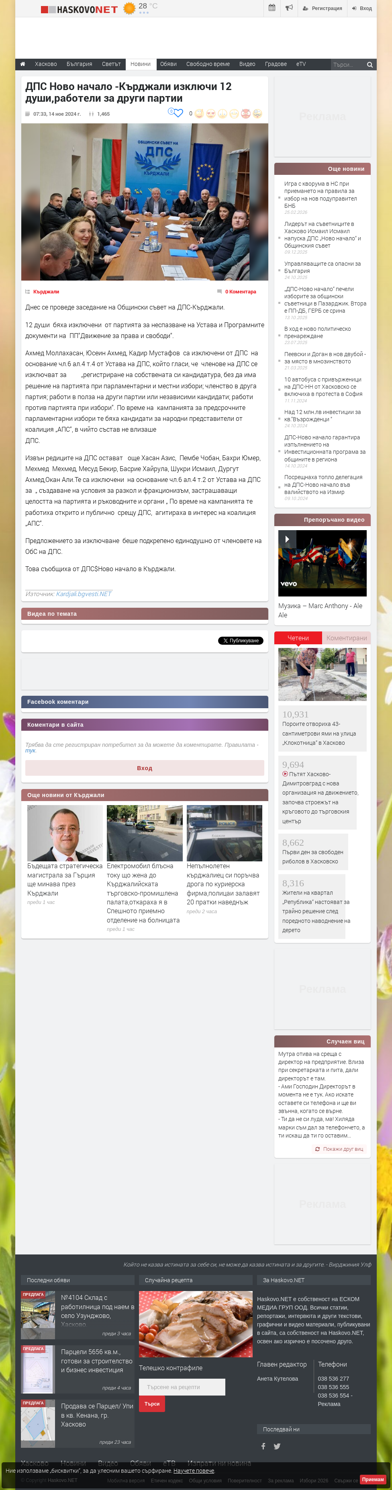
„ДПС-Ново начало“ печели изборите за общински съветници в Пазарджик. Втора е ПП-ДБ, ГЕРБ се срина (325, 300)
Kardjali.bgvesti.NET (83, 594)
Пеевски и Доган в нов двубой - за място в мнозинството (325, 357)
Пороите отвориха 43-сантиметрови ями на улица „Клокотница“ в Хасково (319, 733)
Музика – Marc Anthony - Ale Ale (320, 610)
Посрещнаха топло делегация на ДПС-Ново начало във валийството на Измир (323, 484)
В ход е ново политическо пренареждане (317, 332)
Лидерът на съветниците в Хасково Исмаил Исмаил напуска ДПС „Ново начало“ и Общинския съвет (322, 235)
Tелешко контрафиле (170, 1367)
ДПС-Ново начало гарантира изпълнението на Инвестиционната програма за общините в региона (325, 448)
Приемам (373, 1479)
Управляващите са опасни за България (322, 267)
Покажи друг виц (339, 1149)
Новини (141, 64)
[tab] (298, 640)
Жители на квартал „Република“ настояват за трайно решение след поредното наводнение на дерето (316, 911)
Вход (145, 768)
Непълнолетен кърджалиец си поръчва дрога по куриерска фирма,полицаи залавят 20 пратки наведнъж (223, 883)
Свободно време (208, 64)
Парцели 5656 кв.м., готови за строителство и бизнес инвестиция (97, 1360)
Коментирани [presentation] (347, 637)
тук (30, 750)
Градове (276, 64)
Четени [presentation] (298, 637)
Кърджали (46, 291)
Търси (152, 1404)
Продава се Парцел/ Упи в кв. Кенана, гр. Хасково (97, 1415)
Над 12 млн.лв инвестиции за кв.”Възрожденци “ (322, 415)
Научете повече (194, 1470)
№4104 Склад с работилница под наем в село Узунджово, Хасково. (98, 1310)
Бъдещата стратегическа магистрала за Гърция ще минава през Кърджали (65, 879)
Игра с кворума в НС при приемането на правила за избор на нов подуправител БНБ (320, 194)
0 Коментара (240, 291)
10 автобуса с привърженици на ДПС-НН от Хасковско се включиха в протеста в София (323, 386)
